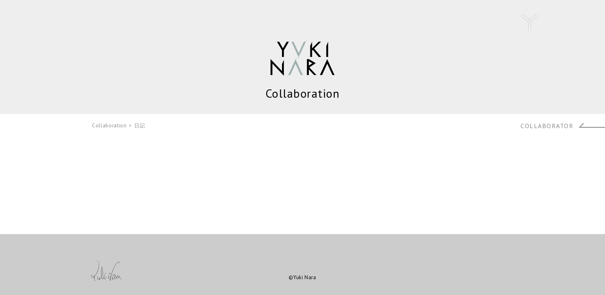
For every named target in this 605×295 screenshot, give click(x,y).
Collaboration (109, 125)
